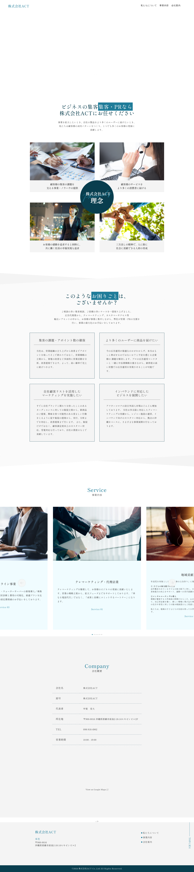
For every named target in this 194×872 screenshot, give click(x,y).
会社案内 (176, 5)
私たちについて (149, 5)
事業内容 (164, 5)
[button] (22, 583)
